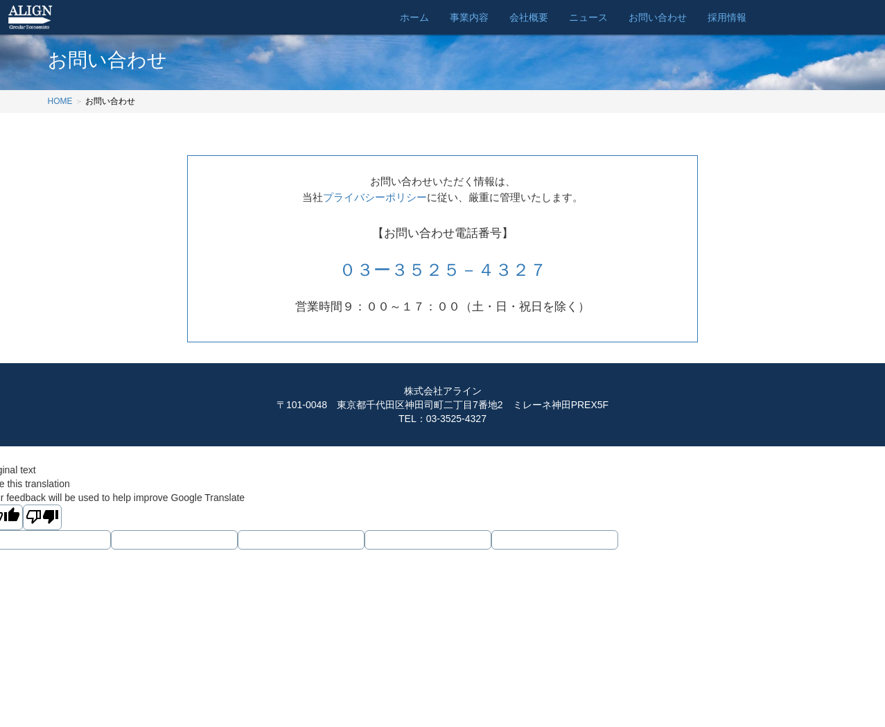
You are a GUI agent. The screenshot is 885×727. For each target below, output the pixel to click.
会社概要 (528, 17)
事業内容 (469, 17)
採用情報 (727, 17)
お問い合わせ (658, 17)
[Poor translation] (42, 517)
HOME (60, 101)
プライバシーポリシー (375, 197)
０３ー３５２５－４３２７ (443, 269)
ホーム (414, 17)
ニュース (588, 17)
